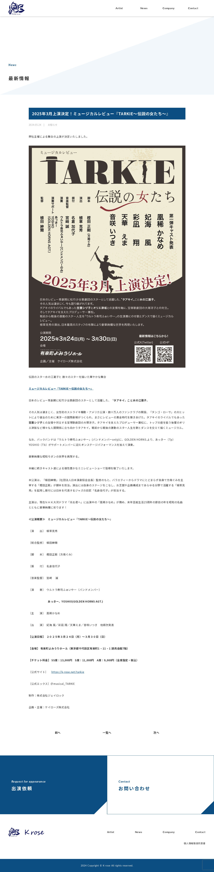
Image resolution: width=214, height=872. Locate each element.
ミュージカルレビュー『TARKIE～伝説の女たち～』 (61, 388)
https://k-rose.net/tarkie (67, 672)
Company (168, 8)
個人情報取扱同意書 (194, 843)
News (144, 8)
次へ (156, 732)
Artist (119, 8)
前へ (58, 732)
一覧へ (107, 732)
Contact (193, 8)
